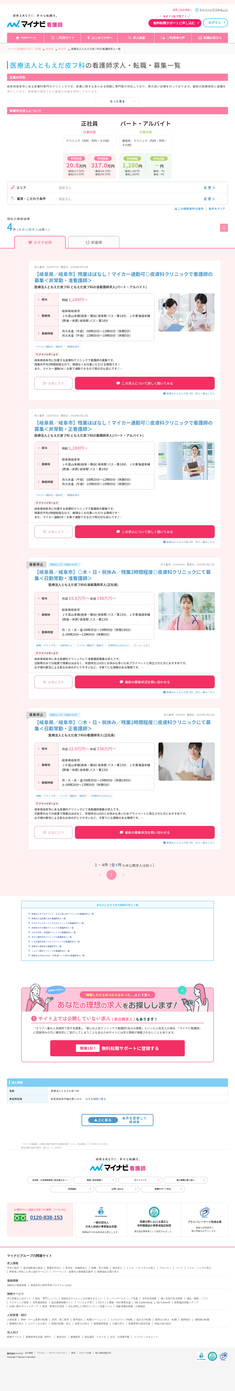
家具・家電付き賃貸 (53, 1306)
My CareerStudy (143, 1302)
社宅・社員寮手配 (120, 1336)
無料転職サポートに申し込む (174, 23)
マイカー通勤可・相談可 (49, 346)
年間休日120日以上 (118, 645)
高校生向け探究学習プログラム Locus (51, 1285)
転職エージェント (96, 1319)
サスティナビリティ (58, 1353)
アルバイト (165, 1267)
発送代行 (61, 1336)
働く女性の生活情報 (171, 1298)
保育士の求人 (82, 1323)
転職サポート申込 (163, 1189)
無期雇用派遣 (101, 1323)
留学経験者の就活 (33, 1267)
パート (179, 1267)
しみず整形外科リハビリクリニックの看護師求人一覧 (56, 941)
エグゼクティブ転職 (121, 1319)
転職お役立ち (213, 37)
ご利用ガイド (65, 37)
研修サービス (14, 1336)
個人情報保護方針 (103, 1353)
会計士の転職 (143, 1319)
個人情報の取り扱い (186, 1180)
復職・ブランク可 (45, 645)
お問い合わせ (117, 1189)
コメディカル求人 (37, 1323)
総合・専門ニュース (46, 1298)
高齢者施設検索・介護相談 (130, 1306)
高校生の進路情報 (16, 1285)
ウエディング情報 (19, 1302)
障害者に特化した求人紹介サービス (28, 1271)
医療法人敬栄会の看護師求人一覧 (47, 946)
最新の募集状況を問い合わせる (145, 682)
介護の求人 (118, 1323)
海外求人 (117, 1267)
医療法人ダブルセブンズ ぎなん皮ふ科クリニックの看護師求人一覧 (63, 913)
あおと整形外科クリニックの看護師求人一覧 (52, 936)
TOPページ (28, 37)
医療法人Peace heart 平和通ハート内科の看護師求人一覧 (58, 955)
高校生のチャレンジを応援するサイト (81, 1298)
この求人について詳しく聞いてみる (144, 383)
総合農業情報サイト (62, 1302)
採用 (73, 1353)
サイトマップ (140, 1180)
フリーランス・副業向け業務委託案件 (72, 1271)
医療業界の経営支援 (139, 1323)
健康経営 (75, 1336)
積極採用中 (73, 346)
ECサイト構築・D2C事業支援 (114, 1302)
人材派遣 (12, 1319)
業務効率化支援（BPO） (39, 1336)
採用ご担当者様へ (182, 9)
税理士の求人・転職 (166, 1319)
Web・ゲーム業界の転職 (34, 1319)
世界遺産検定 (40, 1302)
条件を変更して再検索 (117, 1120)
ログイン (214, 22)
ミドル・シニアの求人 (199, 1267)
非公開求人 (30, 229)
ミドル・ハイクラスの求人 (140, 1267)
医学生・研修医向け (76, 1267)
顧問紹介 (186, 1319)
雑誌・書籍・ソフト (197, 1298)
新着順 (94, 242)
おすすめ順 (40, 242)
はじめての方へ (102, 37)
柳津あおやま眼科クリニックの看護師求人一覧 (53, 927)
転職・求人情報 (99, 1267)
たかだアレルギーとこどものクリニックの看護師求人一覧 (58, 923)
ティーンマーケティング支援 (122, 1298)
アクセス (41, 1353)
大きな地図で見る (95, 1099)
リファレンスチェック (146, 1336)
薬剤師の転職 (202, 1319)
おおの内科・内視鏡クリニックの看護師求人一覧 (54, 932)
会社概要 (29, 1353)
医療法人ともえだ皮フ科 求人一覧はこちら (191, 393)
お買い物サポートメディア (23, 1306)
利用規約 (72, 1189)
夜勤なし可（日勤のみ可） (64, 564)
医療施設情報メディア (186, 1302)
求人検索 (139, 37)
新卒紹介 (78, 1319)
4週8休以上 (66, 645)
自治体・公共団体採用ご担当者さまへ (49, 1180)
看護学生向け (54, 1267)
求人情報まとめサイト (19, 1298)
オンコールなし (142, 645)
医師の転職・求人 (61, 1323)
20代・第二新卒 (60, 1319)
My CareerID (163, 1302)
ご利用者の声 (176, 37)
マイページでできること (213, 9)
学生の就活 (13, 1267)
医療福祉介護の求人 (108, 1271)
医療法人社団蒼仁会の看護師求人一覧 (49, 918)
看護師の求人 (16, 1323)
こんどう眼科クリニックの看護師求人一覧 (51, 950)
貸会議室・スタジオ (95, 1336)
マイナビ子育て (85, 1302)
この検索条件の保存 (189, 209)
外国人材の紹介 (162, 1323)
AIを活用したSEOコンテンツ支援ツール (90, 1306)
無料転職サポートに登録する (117, 1048)
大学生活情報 (149, 1298)
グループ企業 (85, 1353)
